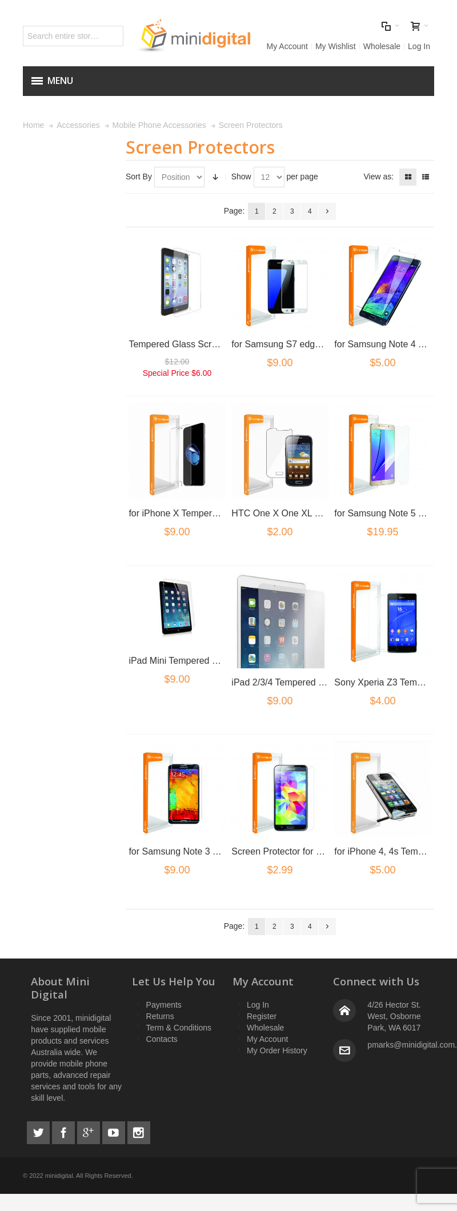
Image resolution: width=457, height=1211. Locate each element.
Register (261, 1016)
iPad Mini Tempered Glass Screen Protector (217, 660)
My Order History (277, 1050)
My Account (287, 46)
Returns (160, 1016)
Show (241, 176)
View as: (378, 176)
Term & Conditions (178, 1027)
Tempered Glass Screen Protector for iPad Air (221, 344)
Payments (164, 1004)
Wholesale (381, 46)
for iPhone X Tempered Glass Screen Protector (224, 513)
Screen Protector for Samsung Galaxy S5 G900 (327, 851)
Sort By (139, 176)
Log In (419, 46)
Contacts (162, 1039)
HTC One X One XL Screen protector (306, 513)
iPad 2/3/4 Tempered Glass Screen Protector (321, 682)
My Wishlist (335, 46)
